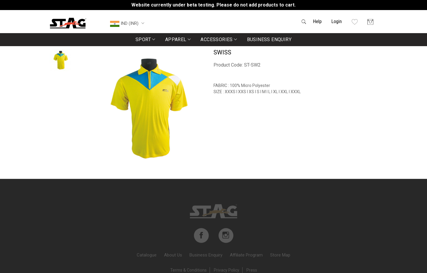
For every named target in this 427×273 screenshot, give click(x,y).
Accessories (218, 39)
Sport (145, 39)
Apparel (178, 39)
